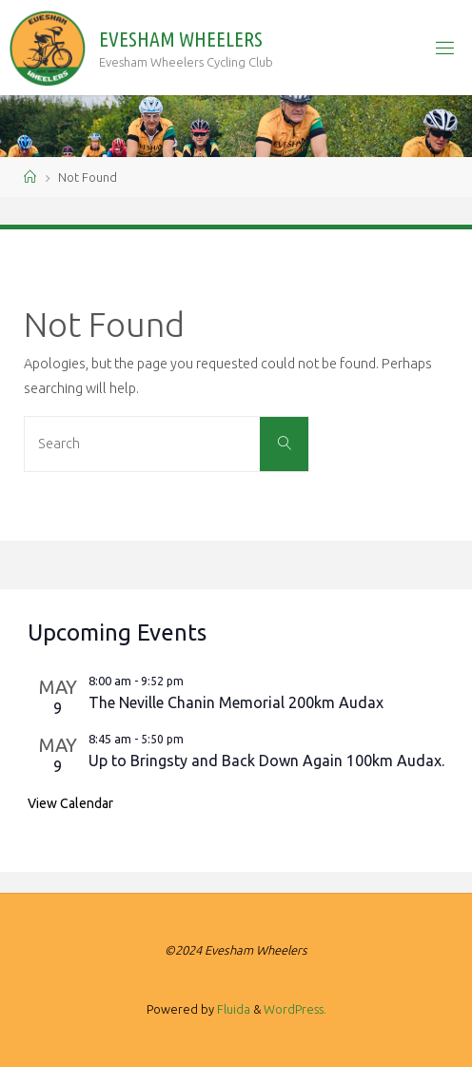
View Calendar (70, 803)
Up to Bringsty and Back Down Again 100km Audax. (266, 760)
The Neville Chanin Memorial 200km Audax (236, 702)
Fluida (232, 1009)
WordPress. (295, 1009)
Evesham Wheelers (181, 39)
